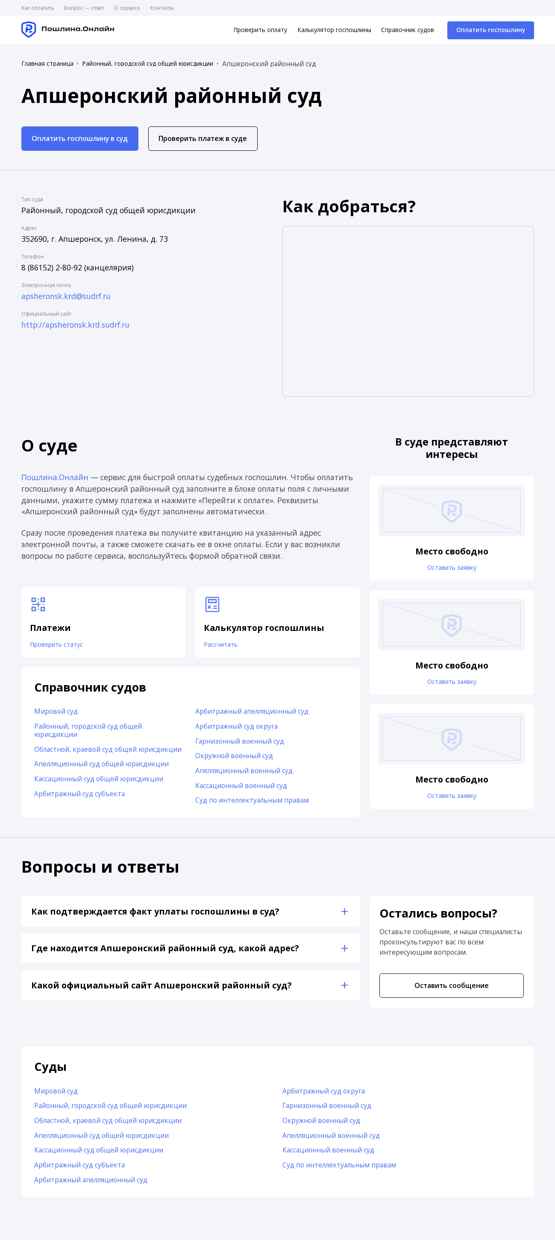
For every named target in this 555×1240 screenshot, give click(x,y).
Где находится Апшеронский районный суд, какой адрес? (165, 952)
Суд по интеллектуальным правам (252, 804)
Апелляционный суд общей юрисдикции (101, 768)
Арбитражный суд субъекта (79, 797)
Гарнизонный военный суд (239, 745)
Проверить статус (61, 646)
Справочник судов (407, 30)
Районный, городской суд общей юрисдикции (147, 64)
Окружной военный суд (234, 760)
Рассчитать (224, 646)
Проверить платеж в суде (203, 138)
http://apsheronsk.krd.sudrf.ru (75, 325)
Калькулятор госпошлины (334, 30)
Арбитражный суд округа (236, 730)
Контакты (162, 8)
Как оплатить (37, 8)
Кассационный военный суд (241, 789)
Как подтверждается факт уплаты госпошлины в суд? (155, 915)
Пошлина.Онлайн (54, 477)
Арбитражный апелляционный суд (251, 715)
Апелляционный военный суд (244, 774)
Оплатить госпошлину (490, 30)
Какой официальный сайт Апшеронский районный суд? (161, 989)
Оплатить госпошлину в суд (80, 138)
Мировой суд (56, 715)
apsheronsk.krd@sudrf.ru (66, 296)
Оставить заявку (451, 569)
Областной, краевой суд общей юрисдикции (108, 753)
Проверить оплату (260, 30)
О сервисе (127, 8)
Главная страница (47, 64)
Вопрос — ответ (84, 8)
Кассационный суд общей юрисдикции (98, 782)
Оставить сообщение (451, 989)
